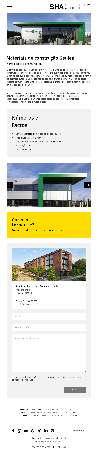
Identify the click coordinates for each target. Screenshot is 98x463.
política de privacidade (22, 380)
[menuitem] (9, 6)
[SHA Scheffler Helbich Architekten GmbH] (70, 6)
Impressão (61, 447)
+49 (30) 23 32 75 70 (68, 412)
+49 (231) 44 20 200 (27, 301)
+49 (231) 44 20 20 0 (69, 409)
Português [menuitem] (78, 431)
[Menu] (9, 6)
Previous (10, 185)
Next (87, 185)
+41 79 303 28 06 (69, 415)
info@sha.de (24, 304)
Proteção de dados (41, 447)
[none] (72, 430)
